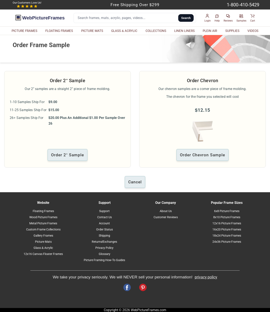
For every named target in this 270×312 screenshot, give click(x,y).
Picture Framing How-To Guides (104, 260)
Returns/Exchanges (104, 242)
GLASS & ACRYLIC (124, 31)
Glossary (104, 254)
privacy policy (206, 277)
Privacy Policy (104, 248)
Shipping (104, 235)
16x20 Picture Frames (226, 229)
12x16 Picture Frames (226, 223)
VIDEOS (252, 31)
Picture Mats (43, 242)
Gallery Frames (43, 235)
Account (104, 223)
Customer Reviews (166, 217)
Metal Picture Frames (43, 223)
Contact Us (104, 217)
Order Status (104, 229)
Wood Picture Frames (43, 217)
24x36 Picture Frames (226, 242)
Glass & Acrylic (43, 248)
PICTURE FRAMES (24, 31)
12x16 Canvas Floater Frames (43, 254)
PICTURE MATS (92, 31)
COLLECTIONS (156, 31)
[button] (207, 18)
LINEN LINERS (184, 31)
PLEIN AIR (210, 31)
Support (104, 211)
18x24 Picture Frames (226, 235)
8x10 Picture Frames (226, 217)
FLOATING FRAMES (59, 31)
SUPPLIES (232, 31)
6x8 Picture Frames (226, 211)
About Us (166, 211)
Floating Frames (43, 211)
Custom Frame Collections (43, 229)
